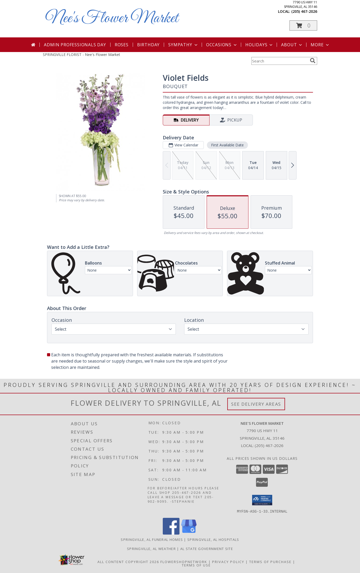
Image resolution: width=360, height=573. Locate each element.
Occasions (222, 45)
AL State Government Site (206, 548)
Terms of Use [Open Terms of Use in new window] (196, 565)
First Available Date (227, 144)
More (320, 45)
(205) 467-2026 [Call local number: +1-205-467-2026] (304, 11)
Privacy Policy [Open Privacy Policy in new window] (228, 561)
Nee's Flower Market (111, 18)
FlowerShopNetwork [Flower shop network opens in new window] (183, 561)
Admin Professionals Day (75, 45)
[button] (303, 25)
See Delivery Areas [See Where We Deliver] (256, 404)
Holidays (259, 45)
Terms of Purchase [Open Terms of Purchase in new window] (270, 561)
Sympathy (183, 45)
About (292, 45)
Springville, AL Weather (151, 548)
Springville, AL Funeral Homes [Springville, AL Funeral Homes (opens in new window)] (152, 539)
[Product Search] (279, 61)
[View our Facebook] (171, 532)
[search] (313, 61)
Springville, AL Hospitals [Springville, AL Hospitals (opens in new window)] (213, 539)
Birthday (148, 45)
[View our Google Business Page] (189, 532)
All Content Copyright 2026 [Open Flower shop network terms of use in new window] (128, 561)
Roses (122, 45)
